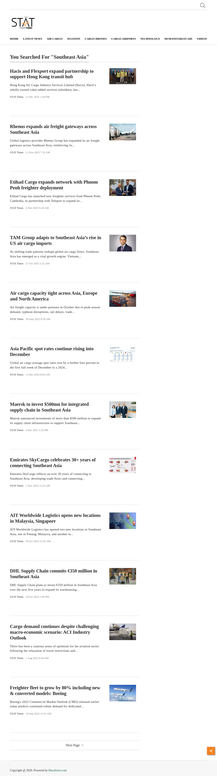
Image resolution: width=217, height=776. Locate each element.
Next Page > (74, 745)
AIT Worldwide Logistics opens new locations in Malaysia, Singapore (55, 518)
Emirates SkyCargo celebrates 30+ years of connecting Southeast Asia (53, 462)
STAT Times (17, 96)
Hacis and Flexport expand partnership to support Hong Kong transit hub (51, 73)
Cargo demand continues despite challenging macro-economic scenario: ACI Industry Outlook (54, 632)
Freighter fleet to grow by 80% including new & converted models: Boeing (55, 690)
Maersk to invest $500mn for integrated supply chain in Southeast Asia (49, 407)
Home (14, 38)
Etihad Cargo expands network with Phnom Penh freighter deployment (54, 184)
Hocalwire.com (58, 770)
